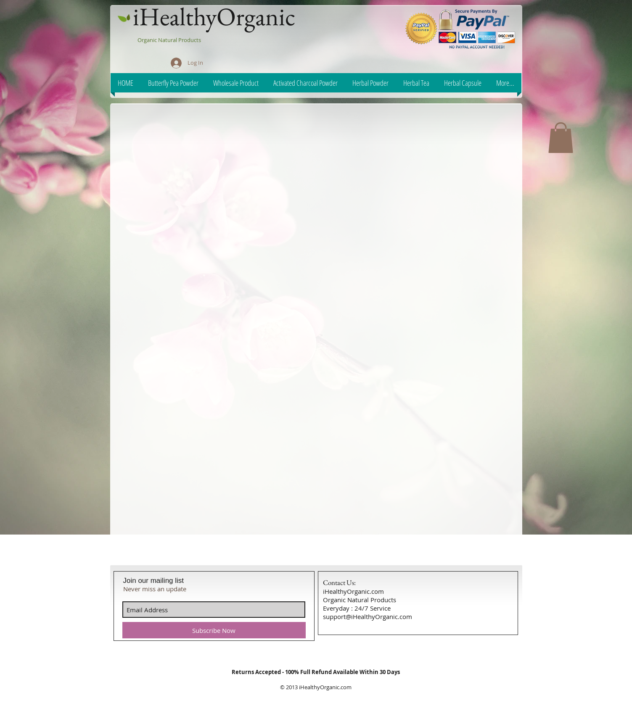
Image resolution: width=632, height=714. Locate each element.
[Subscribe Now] (214, 630)
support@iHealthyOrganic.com (367, 616)
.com (345, 687)
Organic (148, 40)
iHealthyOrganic (214, 16)
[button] (561, 137)
